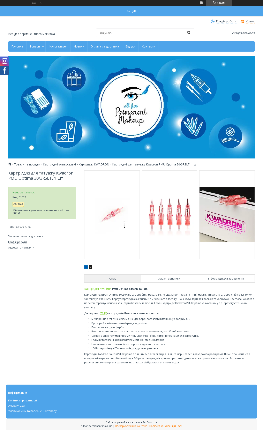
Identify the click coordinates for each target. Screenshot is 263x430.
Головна (17, 46)
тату (103, 313)
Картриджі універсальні (59, 164)
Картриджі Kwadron (98, 289)
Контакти (148, 46)
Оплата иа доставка (105, 46)
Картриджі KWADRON (94, 164)
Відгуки (130, 46)
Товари (35, 46)
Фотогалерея (58, 46)
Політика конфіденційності (165, 426)
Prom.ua (152, 422)
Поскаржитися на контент (131, 426)
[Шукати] (188, 33)
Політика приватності (22, 400)
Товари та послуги (27, 164)
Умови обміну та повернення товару (32, 411)
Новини (79, 46)
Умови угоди (16, 405)
